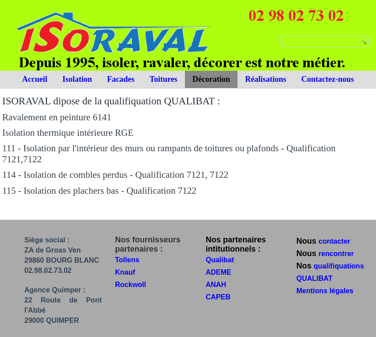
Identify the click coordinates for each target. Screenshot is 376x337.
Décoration (211, 79)
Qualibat (220, 260)
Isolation (77, 79)
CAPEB (218, 297)
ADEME (218, 272)
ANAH (216, 284)
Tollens (127, 260)
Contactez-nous (327, 79)
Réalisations (265, 79)
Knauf (125, 272)
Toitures (163, 79)
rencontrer (336, 253)
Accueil (34, 79)
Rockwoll (130, 284)
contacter (334, 241)
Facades (120, 79)
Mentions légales (324, 291)
